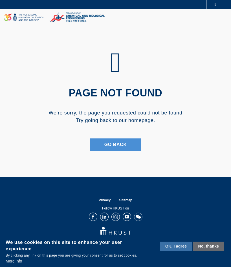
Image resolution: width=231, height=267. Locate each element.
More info (14, 261)
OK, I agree (176, 246)
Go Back (115, 144)
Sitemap (126, 200)
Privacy (105, 200)
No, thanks (208, 246)
